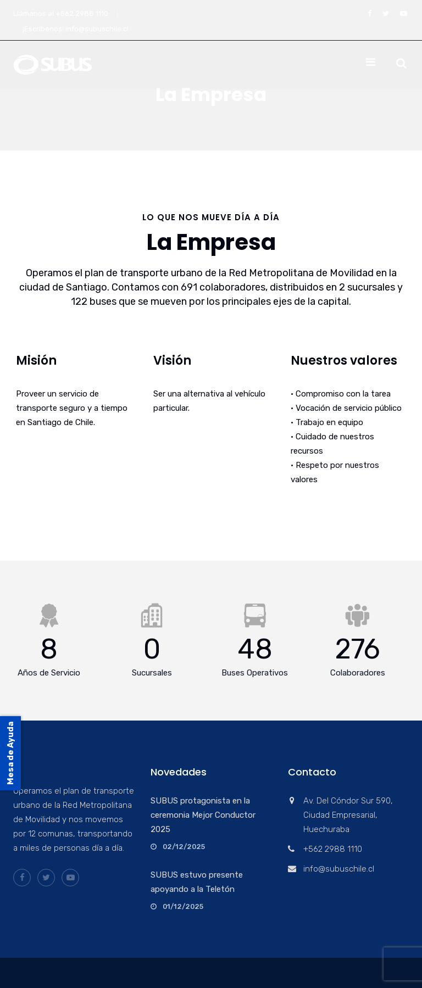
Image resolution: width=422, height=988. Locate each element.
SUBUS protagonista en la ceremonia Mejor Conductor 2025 (203, 815)
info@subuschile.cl (97, 29)
